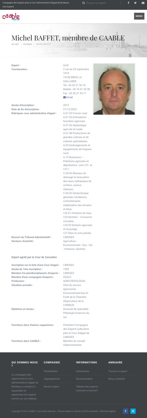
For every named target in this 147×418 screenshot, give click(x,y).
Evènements (82, 371)
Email (68, 97)
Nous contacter (116, 378)
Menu (139, 16)
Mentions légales (108, 411)
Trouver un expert (117, 371)
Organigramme (52, 378)
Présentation (50, 371)
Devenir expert (51, 386)
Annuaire (27, 44)
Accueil (15, 44)
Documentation (84, 378)
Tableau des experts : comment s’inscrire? (87, 388)
